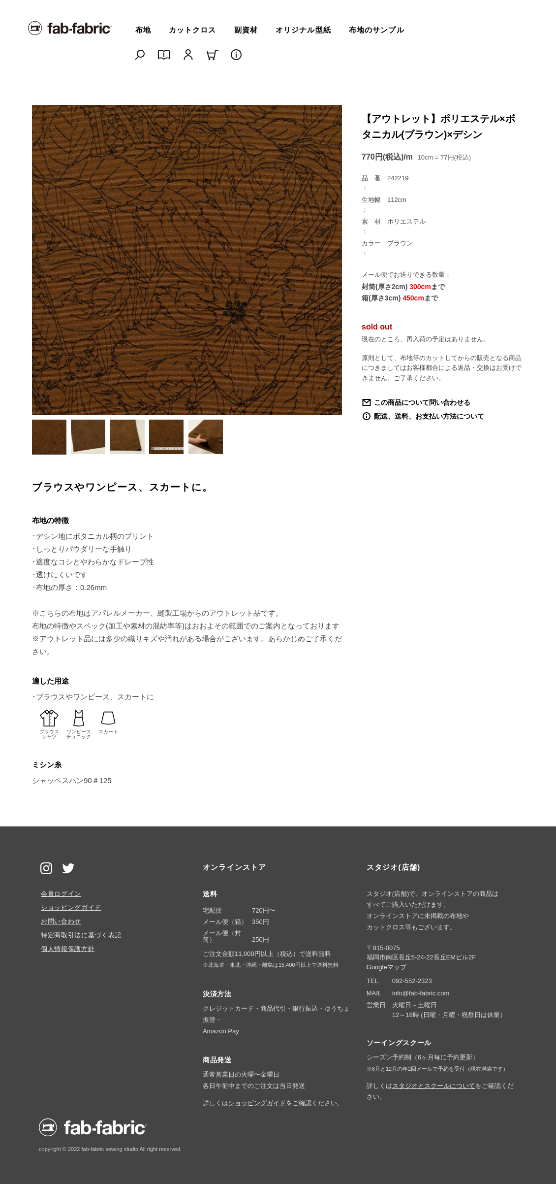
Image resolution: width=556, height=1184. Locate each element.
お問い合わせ (61, 921)
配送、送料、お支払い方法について (429, 416)
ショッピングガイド (71, 907)
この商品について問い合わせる (422, 402)
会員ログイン (61, 893)
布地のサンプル (376, 30)
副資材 (246, 30)
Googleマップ (386, 967)
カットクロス (192, 30)
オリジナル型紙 (303, 30)
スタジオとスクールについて (433, 1085)
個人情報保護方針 (67, 949)
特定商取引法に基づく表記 (81, 935)
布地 (143, 30)
